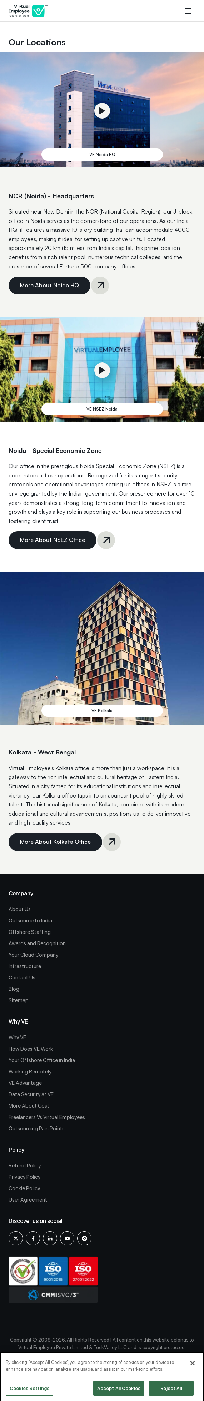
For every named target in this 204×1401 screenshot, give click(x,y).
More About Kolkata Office (55, 844)
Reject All (171, 1391)
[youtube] (67, 1238)
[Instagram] (84, 1238)
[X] (16, 1238)
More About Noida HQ (49, 288)
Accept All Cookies (118, 1391)
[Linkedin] (50, 1238)
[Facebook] (33, 1238)
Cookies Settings (29, 1391)
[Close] (192, 1366)
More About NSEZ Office (52, 542)
